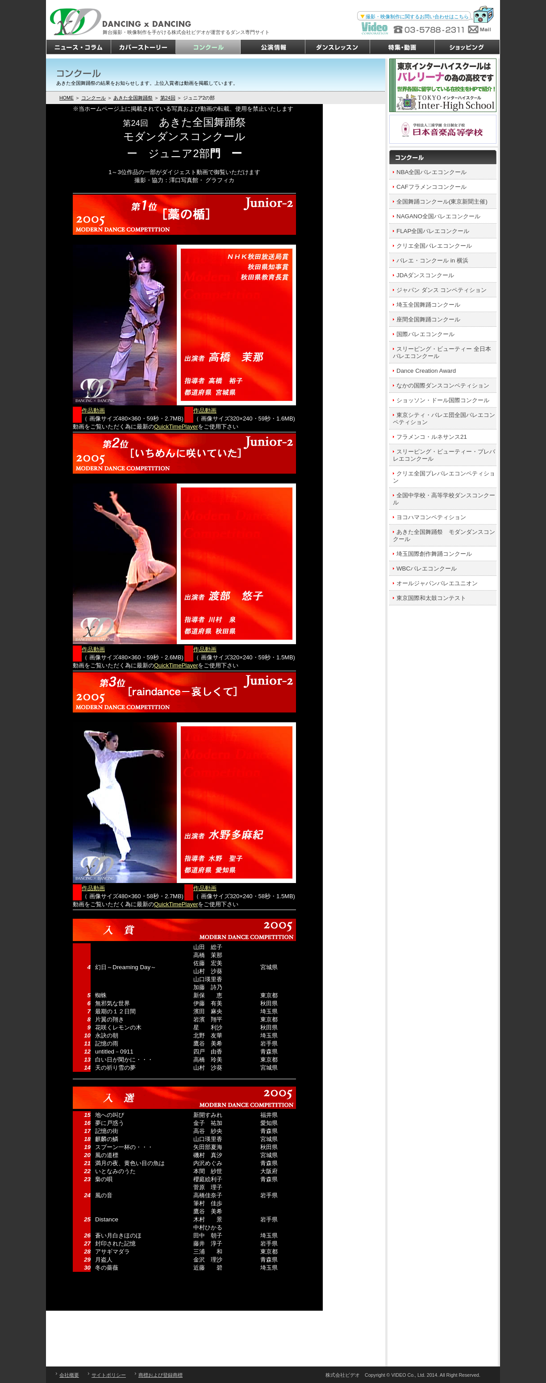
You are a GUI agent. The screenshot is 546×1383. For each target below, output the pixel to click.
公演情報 (273, 47)
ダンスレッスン (337, 47)
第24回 (167, 97)
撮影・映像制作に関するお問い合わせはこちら (417, 16)
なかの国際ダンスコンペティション (442, 385)
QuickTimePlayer (176, 426)
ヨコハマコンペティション (431, 517)
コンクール (208, 47)
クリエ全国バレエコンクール (434, 245)
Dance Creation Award (426, 370)
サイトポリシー (109, 1375)
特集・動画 (402, 47)
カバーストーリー (143, 47)
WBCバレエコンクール (426, 568)
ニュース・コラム (78, 47)
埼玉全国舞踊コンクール (428, 304)
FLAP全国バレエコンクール (432, 231)
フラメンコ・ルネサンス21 (431, 436)
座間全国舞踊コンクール (428, 319)
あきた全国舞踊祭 (133, 97)
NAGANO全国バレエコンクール (438, 216)
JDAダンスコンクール (425, 275)
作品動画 (93, 410)
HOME (66, 97)
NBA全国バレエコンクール (431, 172)
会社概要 (69, 1375)
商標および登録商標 (160, 1375)
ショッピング (467, 47)
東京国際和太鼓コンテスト (431, 598)
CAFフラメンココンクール (431, 186)
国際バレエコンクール (425, 334)
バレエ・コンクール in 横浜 (432, 260)
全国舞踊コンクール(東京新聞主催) (442, 201)
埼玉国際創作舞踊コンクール (434, 553)
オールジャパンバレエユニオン (437, 583)
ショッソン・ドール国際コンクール (442, 400)
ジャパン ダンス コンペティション (441, 290)
